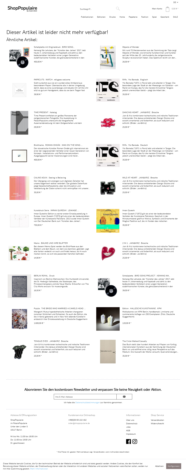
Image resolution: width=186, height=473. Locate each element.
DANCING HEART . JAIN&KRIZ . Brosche (140, 112)
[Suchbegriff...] (99, 9)
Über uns (130, 420)
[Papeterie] (133, 16)
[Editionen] (101, 16)
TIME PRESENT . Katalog (45, 112)
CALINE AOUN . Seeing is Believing (50, 177)
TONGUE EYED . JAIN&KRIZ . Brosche (51, 341)
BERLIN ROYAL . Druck (44, 275)
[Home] (122, 16)
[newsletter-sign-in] (124, 396)
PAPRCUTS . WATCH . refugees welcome (52, 79)
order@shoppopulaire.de (79, 423)
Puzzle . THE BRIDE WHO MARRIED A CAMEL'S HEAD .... (60, 308)
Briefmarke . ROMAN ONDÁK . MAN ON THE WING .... (58, 145)
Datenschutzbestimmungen (87, 402)
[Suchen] (118, 8)
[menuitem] (99, 9)
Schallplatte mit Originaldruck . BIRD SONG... (54, 47)
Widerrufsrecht (157, 423)
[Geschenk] (165, 16)
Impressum (131, 434)
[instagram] (134, 441)
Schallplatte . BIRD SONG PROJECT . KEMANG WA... (146, 275)
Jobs (128, 427)
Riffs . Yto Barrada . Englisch (135, 79)
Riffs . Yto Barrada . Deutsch (135, 145)
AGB (128, 430)
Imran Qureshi (128, 210)
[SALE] (175, 16)
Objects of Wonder (130, 47)
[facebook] (128, 441)
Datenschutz (131, 423)
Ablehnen (159, 466)
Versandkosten (157, 420)
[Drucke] (112, 16)
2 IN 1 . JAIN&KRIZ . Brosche (135, 243)
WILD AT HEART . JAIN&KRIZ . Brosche (140, 177)
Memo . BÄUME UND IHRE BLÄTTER (51, 243)
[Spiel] (154, 16)
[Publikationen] (87, 16)
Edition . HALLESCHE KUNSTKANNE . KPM (141, 308)
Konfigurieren (174, 466)
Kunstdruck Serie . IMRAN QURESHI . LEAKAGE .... (56, 210)
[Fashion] (144, 16)
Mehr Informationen (39, 468)
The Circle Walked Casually (134, 341)
